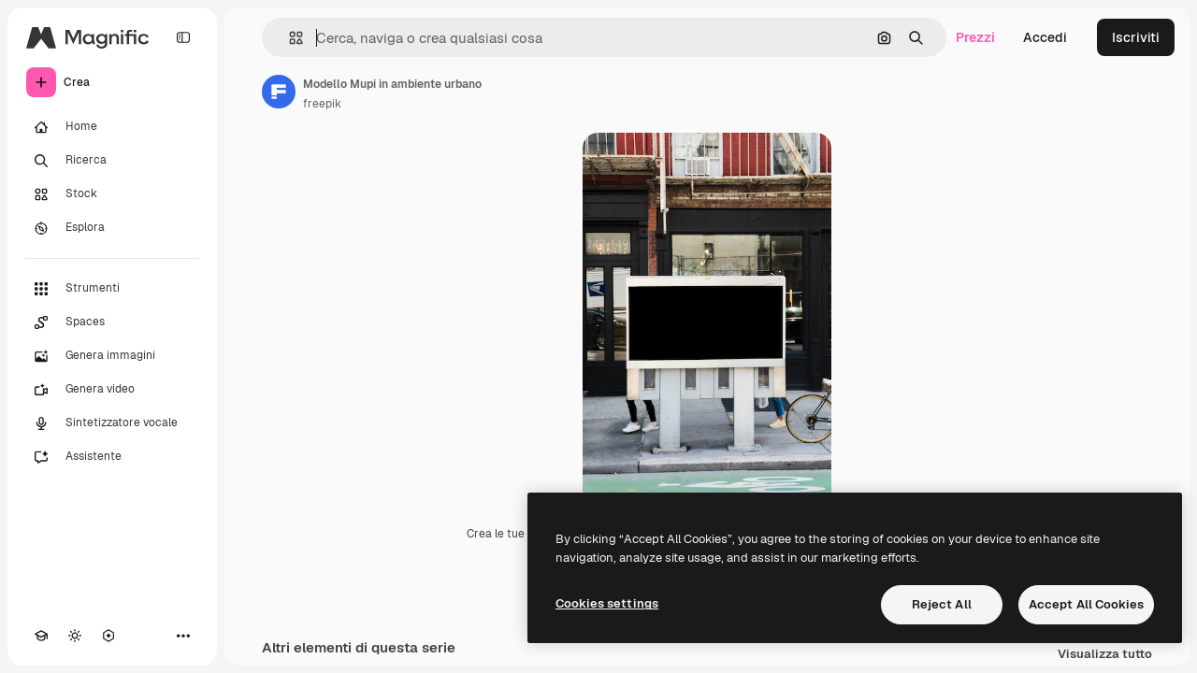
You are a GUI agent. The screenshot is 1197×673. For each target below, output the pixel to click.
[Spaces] (112, 322)
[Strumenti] (112, 289)
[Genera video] (112, 390)
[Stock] (112, 194)
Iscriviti (1136, 37)
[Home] (112, 127)
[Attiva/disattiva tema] (75, 636)
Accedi (1045, 37)
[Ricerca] (112, 161)
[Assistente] (112, 457)
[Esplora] (112, 228)
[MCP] (108, 636)
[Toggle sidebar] (183, 37)
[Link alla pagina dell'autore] (279, 91)
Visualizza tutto (1105, 655)
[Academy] (41, 636)
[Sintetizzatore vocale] (112, 423)
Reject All (942, 604)
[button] (288, 38)
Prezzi (975, 37)
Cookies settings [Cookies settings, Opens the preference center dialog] (606, 603)
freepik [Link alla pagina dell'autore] (322, 103)
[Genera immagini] (112, 356)
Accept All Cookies (1086, 604)
